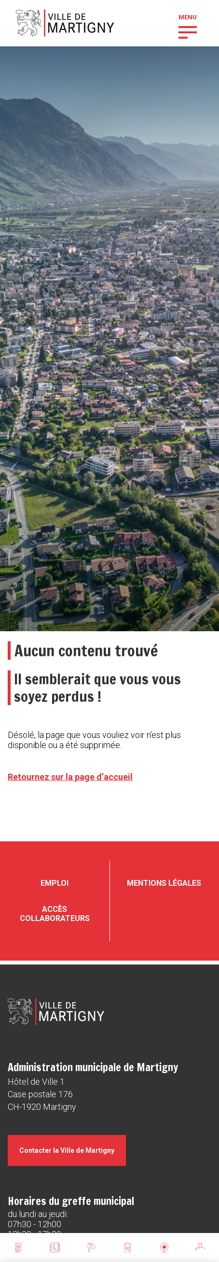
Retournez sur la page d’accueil (70, 777)
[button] (187, 31)
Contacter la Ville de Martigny (66, 1150)
